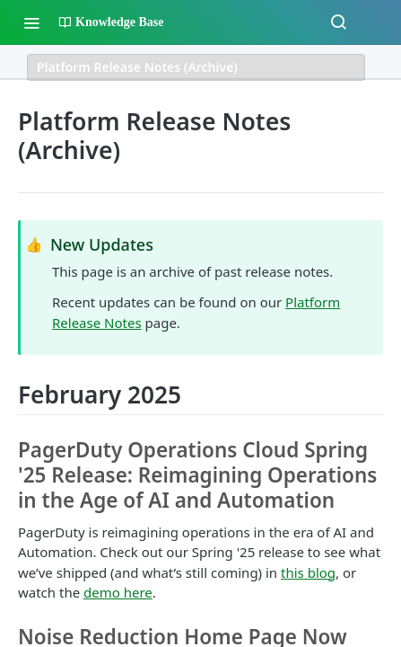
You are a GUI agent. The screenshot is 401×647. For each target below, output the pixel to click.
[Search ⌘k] (338, 22)
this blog (308, 572)
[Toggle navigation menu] (31, 22)
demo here (118, 592)
